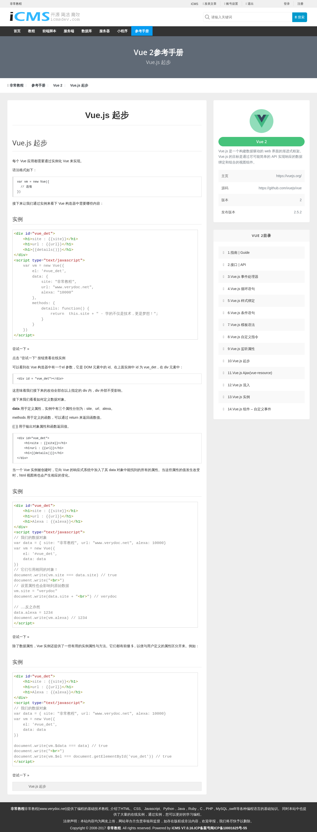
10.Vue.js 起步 (239, 361)
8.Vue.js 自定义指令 (243, 337)
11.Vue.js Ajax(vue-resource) (250, 373)
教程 (31, 31)
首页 (17, 31)
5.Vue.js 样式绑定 (241, 301)
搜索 (300, 17)
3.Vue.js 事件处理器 (243, 277)
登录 (287, 3)
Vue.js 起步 (79, 85)
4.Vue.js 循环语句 (241, 289)
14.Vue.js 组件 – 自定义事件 (249, 409)
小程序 (122, 31)
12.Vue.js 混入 (239, 385)
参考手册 (142, 31)
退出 (250, 3)
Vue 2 (57, 85)
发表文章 (210, 3)
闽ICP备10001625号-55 (228, 828)
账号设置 (231, 3)
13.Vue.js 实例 (239, 397)
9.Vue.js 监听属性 (241, 349)
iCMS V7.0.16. (183, 828)
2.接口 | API (237, 265)
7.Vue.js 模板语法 (241, 325)
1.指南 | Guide (238, 253)
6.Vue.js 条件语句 (241, 313)
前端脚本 (49, 31)
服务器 (104, 31)
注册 (300, 3)
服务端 (69, 31)
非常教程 (17, 85)
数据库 (86, 31)
